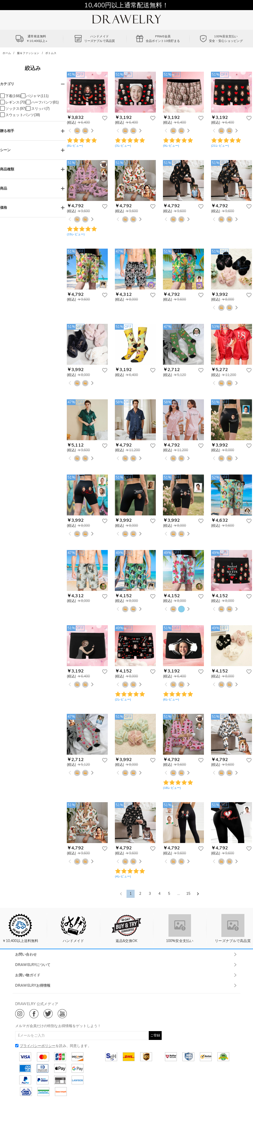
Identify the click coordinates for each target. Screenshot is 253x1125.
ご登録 (155, 1035)
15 (188, 893)
